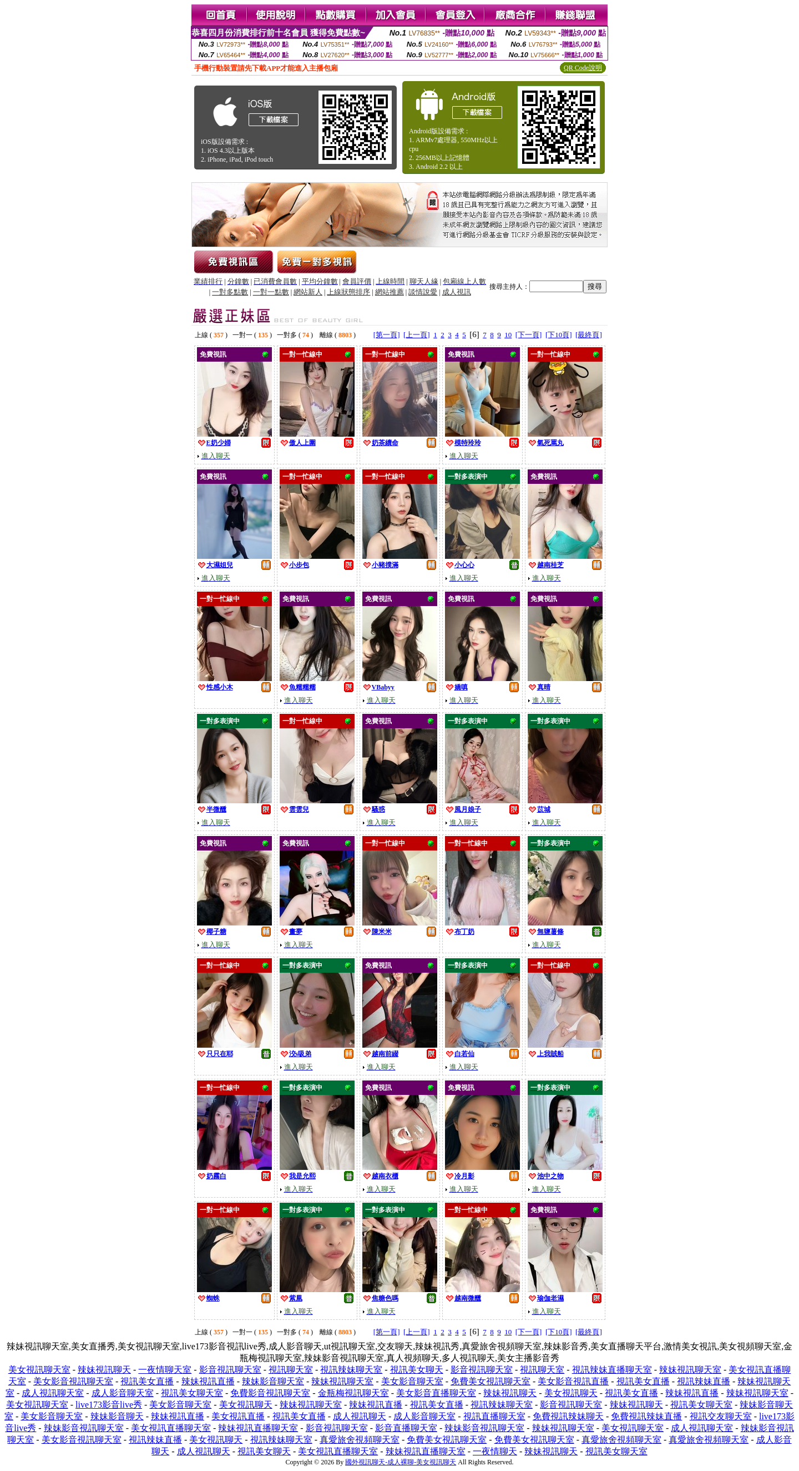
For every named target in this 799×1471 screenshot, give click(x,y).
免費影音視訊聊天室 (270, 1393)
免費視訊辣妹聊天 (568, 1416)
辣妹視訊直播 (208, 1381)
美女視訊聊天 (571, 1393)
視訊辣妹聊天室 (351, 1369)
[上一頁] (416, 335)
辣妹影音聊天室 (273, 1381)
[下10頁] (558, 335)
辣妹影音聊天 (117, 1416)
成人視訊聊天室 (53, 1393)
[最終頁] (588, 335)
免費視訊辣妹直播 (646, 1416)
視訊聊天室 (291, 1369)
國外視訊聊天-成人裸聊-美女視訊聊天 (400, 1462)
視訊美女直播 (147, 1381)
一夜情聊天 (495, 1451)
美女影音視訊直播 (573, 1381)
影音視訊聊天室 (230, 1369)
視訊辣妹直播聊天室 (612, 1369)
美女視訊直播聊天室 (171, 1428)
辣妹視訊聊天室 (690, 1369)
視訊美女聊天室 (192, 1393)
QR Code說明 (583, 68)
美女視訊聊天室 (39, 1369)
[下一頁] (528, 335)
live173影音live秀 (108, 1404)
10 (508, 335)
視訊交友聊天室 (721, 1416)
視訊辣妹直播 (703, 1381)
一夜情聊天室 (164, 1369)
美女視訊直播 (238, 1416)
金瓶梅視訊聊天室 (353, 1393)
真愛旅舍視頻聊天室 (360, 1439)
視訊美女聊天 (416, 1369)
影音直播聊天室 (406, 1428)
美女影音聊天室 (412, 1381)
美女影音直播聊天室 (436, 1393)
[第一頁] (386, 335)
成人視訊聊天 (359, 1416)
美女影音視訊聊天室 (73, 1381)
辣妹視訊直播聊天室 (258, 1428)
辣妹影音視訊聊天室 (84, 1428)
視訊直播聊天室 (494, 1416)
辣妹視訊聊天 (104, 1369)
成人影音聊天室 (123, 1393)
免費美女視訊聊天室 (490, 1381)
